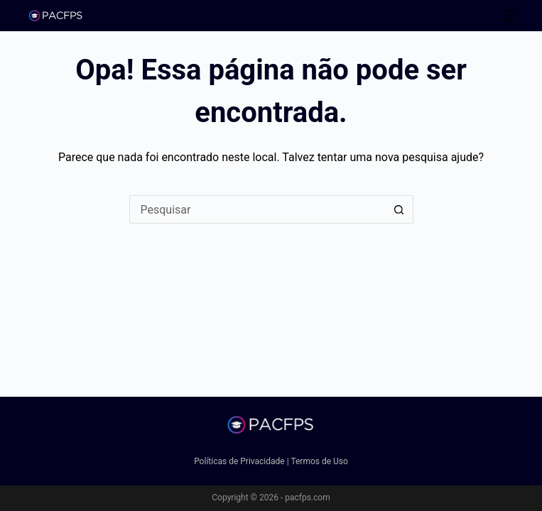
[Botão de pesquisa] (399, 209)
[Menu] (508, 15)
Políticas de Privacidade (239, 461)
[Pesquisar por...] (257, 209)
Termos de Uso (319, 461)
